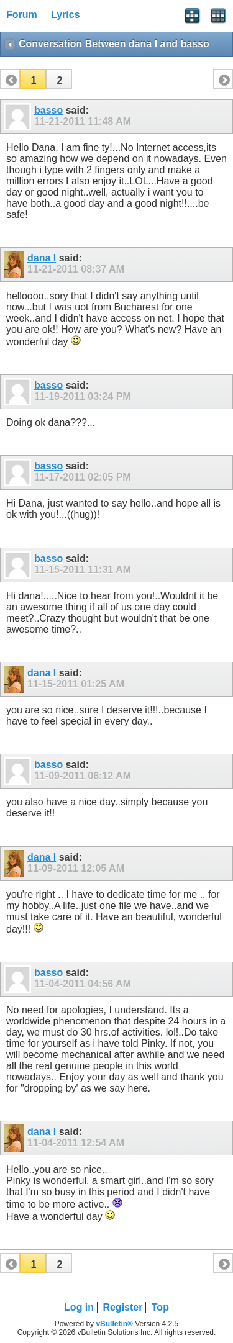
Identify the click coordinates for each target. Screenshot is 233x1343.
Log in (79, 1307)
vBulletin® (114, 1323)
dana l (41, 258)
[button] (33, 79)
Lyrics (65, 14)
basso (48, 110)
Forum (21, 14)
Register (122, 1307)
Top (160, 1307)
